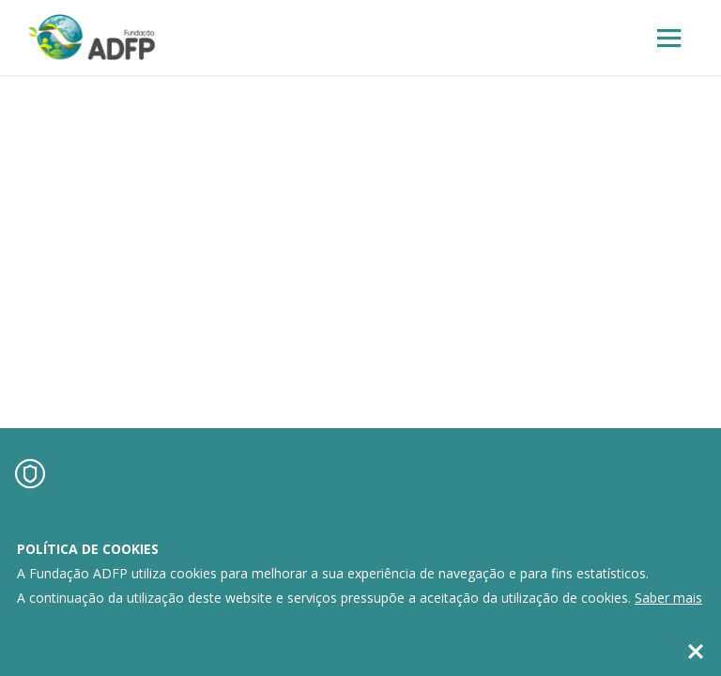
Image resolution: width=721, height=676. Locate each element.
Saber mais (668, 598)
